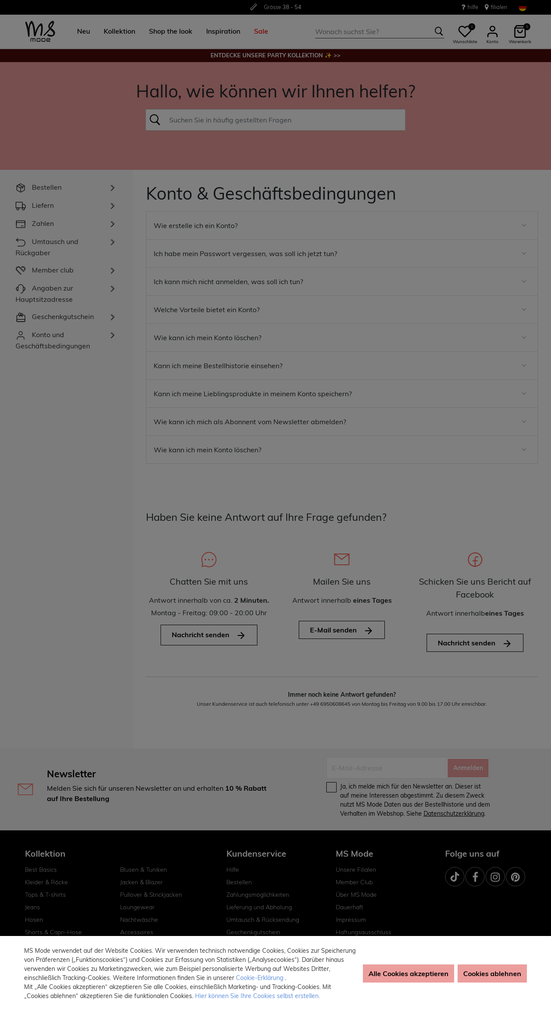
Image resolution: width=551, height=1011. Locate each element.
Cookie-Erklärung (260, 978)
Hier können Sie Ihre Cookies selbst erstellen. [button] (257, 996)
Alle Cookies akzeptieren (408, 973)
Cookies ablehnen (492, 973)
